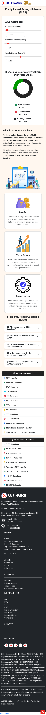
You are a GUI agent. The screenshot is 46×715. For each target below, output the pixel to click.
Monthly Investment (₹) (13, 26)
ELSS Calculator (11, 444)
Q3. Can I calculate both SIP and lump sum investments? (22, 345)
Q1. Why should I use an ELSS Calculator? (19, 328)
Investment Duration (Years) (15, 40)
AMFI (6, 607)
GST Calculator (11, 414)
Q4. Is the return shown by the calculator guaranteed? (19, 354)
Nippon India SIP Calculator (16, 471)
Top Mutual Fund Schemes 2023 (16, 547)
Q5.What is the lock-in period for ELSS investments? (20, 363)
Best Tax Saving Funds (13, 541)
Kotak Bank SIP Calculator (15, 467)
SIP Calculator (11, 378)
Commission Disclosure (13, 589)
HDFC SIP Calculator (13, 453)
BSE (6, 602)
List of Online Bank (11, 610)
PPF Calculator (11, 401)
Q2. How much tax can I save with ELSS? (20, 337)
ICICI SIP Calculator (13, 458)
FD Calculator (10, 392)
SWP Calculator (11, 387)
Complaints (8, 618)
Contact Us (8, 563)
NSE (6, 599)
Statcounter (4, 714)
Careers (7, 539)
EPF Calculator (11, 405)
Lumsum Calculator (13, 382)
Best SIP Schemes (11, 544)
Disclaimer (8, 581)
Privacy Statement (11, 583)
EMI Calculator (11, 396)
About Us (7, 560)
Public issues (9, 613)
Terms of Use (9, 586)
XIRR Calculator (11, 419)
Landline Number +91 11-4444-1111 (14, 520)
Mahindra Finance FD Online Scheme (18, 549)
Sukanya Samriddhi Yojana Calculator (20, 432)
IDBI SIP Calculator (13, 481)
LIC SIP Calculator (12, 476)
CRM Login (8, 568)
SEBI (6, 605)
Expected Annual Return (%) (15, 53)
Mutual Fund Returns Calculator (18, 428)
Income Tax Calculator (14, 423)
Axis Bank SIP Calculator (15, 462)
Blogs (6, 565)
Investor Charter (10, 615)
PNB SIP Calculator (13, 485)
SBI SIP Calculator (12, 449)
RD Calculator (10, 410)
